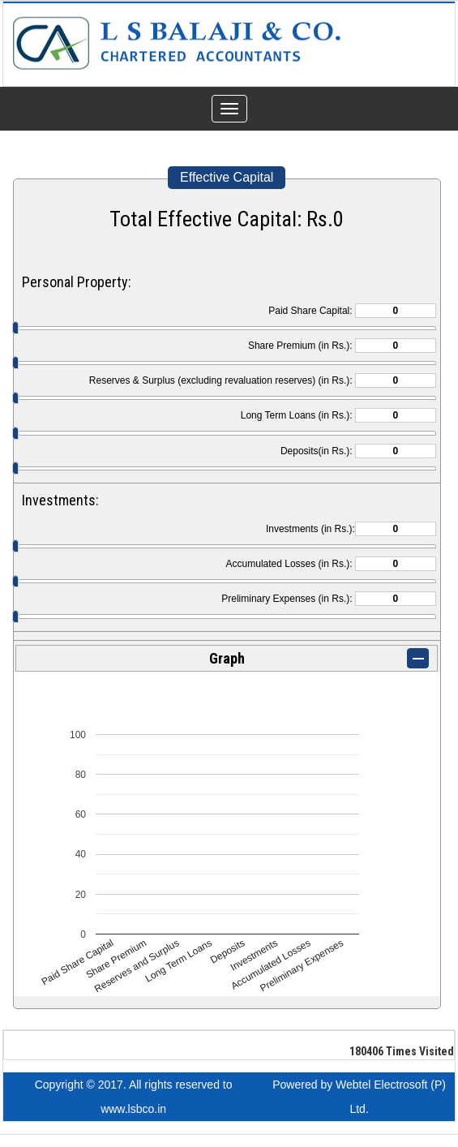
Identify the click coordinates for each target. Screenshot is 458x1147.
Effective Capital (226, 177)
